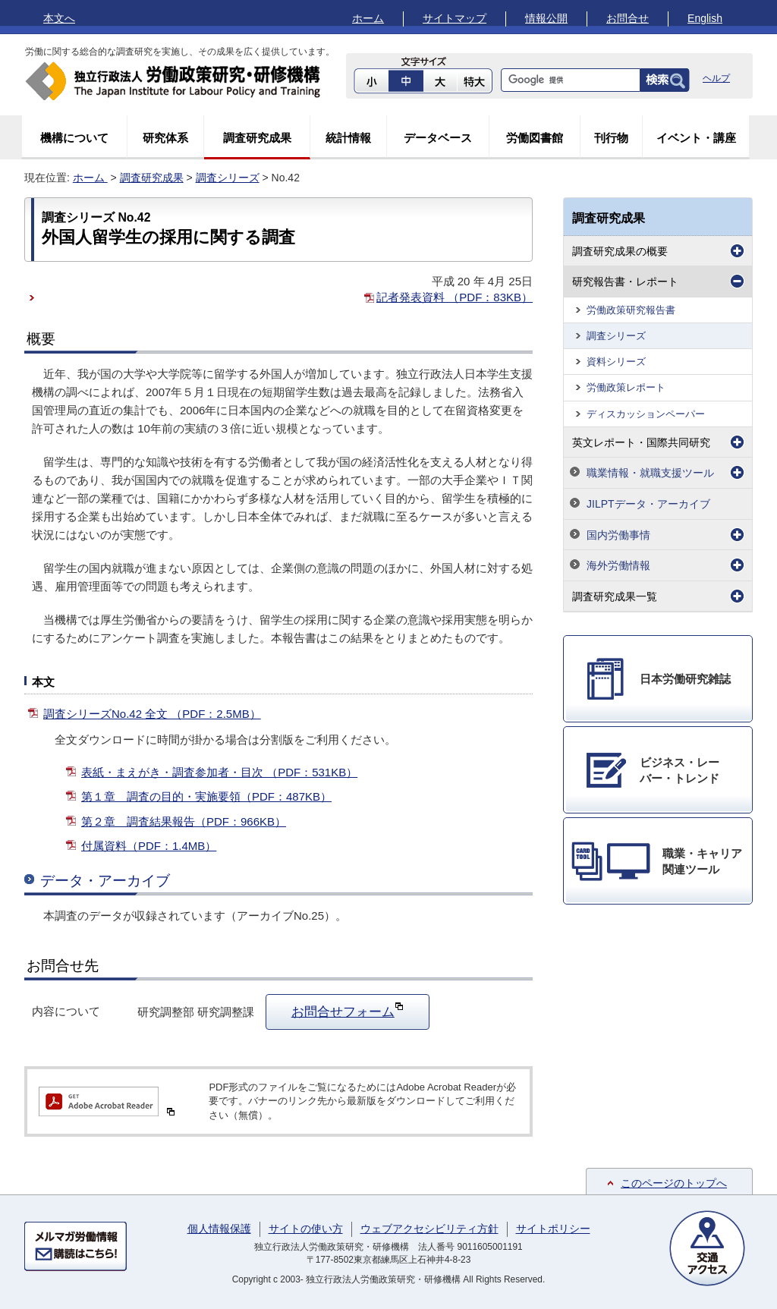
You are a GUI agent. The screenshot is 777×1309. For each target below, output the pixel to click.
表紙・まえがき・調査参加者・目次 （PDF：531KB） (219, 772)
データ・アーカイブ (105, 881)
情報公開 (546, 18)
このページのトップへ (674, 1183)
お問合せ (627, 18)
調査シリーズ (228, 177)
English (704, 18)
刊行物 (611, 137)
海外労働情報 (618, 565)
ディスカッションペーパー (646, 414)
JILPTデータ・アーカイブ (648, 504)
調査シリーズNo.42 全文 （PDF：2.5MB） (152, 713)
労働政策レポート (626, 387)
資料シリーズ (616, 361)
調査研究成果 (257, 137)
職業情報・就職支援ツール (650, 473)
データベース (438, 137)
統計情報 (348, 137)
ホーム (368, 18)
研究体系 (165, 137)
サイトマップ (454, 18)
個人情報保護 (219, 1228)
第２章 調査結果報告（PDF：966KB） (183, 821)
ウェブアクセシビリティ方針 (429, 1228)
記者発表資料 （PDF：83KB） (454, 297)
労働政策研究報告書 (631, 310)
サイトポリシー (553, 1228)
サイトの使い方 (306, 1228)
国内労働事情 (618, 535)
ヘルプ (716, 78)
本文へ (59, 18)
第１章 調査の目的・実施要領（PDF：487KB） (206, 796)
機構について (74, 137)
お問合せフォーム (347, 1010)
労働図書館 (534, 137)
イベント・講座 (696, 137)
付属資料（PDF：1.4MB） (148, 845)
